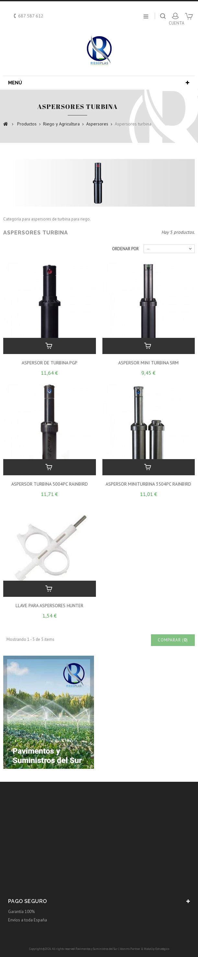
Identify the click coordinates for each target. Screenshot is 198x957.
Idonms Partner (130, 949)
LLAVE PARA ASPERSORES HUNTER (49, 605)
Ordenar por (125, 249)
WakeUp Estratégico (156, 949)
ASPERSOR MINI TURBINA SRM (148, 363)
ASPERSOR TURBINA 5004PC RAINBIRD (49, 484)
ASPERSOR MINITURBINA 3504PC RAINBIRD (148, 484)
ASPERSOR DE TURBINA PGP (49, 363)
